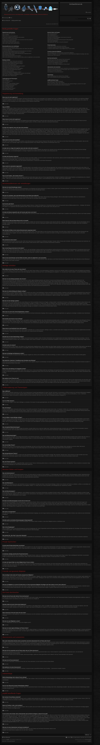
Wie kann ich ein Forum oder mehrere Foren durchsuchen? (59, 59)
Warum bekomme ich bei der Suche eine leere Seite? (58, 61)
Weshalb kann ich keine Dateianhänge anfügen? (11, 69)
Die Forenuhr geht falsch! (7, 49)
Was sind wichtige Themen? (7, 86)
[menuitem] (88, 12)
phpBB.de (85, 223)
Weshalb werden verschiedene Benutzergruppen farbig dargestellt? (60, 39)
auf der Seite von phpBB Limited (39, 699)
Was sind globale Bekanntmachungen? (9, 84)
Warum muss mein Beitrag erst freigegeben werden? (12, 74)
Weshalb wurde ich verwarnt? (8, 70)
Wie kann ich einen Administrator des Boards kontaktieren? (59, 84)
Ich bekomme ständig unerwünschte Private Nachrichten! (58, 47)
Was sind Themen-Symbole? (8, 89)
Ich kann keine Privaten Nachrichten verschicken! (57, 46)
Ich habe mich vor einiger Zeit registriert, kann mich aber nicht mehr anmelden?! (17, 39)
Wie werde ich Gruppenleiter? (53, 38)
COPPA (70, 128)
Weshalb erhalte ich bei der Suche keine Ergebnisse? (58, 60)
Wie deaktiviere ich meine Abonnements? (55, 71)
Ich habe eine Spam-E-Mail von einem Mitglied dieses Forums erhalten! (61, 48)
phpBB (7, 739)
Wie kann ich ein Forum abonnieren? (55, 70)
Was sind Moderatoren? (52, 34)
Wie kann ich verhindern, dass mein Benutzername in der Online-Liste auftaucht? (17, 48)
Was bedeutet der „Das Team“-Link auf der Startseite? (58, 42)
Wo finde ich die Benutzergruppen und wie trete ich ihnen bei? (59, 37)
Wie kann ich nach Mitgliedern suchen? (55, 62)
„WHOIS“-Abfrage (8, 716)
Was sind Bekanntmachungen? (8, 85)
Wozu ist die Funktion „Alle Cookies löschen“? (11, 43)
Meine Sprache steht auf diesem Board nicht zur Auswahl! (13, 52)
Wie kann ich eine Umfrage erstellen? (9, 64)
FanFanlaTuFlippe (88, 739)
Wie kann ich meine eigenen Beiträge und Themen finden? (59, 64)
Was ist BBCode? (5, 79)
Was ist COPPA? (5, 34)
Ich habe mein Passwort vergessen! (9, 40)
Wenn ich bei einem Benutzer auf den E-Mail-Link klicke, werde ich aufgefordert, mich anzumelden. (21, 57)
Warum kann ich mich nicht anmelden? (9, 38)
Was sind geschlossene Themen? (8, 88)
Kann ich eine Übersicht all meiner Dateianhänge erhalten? (59, 77)
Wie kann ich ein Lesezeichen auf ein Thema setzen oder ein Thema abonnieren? (63, 69)
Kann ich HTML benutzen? (7, 80)
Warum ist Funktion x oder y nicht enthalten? (56, 82)
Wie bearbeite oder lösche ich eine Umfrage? (11, 67)
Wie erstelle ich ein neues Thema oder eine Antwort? (12, 61)
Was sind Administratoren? (53, 33)
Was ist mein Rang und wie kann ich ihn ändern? (11, 55)
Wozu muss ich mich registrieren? (8, 33)
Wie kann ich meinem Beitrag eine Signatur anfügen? (12, 63)
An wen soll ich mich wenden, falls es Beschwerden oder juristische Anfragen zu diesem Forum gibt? (67, 83)
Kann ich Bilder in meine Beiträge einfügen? (10, 83)
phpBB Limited (76, 223)
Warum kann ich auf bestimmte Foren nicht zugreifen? (12, 68)
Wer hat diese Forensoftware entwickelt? (55, 81)
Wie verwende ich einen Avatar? (8, 54)
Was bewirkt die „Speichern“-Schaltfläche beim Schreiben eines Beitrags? (16, 73)
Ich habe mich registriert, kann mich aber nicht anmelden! (13, 37)
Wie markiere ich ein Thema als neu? (9, 75)
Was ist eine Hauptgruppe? (53, 40)
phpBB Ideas (62, 706)
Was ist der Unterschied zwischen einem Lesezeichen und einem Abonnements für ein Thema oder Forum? (68, 68)
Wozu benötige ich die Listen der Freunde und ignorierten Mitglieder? (61, 52)
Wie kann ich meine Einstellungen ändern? (10, 47)
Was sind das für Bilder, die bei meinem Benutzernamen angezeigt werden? (16, 53)
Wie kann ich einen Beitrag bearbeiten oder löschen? (12, 62)
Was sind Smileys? (6, 82)
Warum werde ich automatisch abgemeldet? (10, 42)
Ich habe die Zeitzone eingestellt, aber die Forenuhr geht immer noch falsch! (16, 51)
